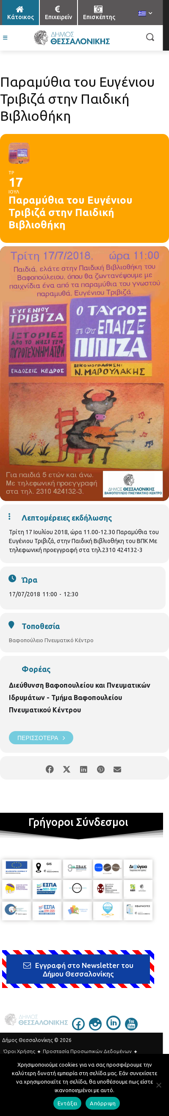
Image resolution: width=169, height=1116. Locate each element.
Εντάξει (68, 1103)
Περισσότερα (41, 737)
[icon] (78, 1028)
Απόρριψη (103, 1103)
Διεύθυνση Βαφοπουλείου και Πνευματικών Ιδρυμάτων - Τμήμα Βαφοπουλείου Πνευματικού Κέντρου (79, 697)
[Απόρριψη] (158, 1085)
